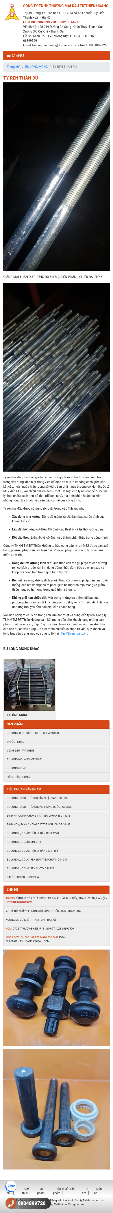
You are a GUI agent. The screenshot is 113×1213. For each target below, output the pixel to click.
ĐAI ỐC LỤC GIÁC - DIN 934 (23, 877)
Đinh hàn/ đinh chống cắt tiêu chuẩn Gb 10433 (38, 824)
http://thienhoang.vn (73, 633)
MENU (15, 55)
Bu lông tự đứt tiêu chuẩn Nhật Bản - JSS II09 (37, 798)
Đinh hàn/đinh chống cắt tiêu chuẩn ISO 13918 (38, 815)
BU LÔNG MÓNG (36, 67)
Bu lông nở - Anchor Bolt (24, 759)
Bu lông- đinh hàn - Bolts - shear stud (33, 733)
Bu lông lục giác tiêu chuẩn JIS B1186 (32, 850)
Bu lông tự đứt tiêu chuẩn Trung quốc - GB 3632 (39, 806)
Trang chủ (13, 67)
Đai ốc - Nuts (15, 741)
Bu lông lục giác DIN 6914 (24, 842)
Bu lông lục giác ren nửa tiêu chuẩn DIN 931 (37, 859)
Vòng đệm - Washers (20, 750)
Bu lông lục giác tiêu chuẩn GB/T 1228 (33, 833)
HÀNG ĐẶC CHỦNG (18, 777)
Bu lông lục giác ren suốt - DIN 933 (30, 868)
